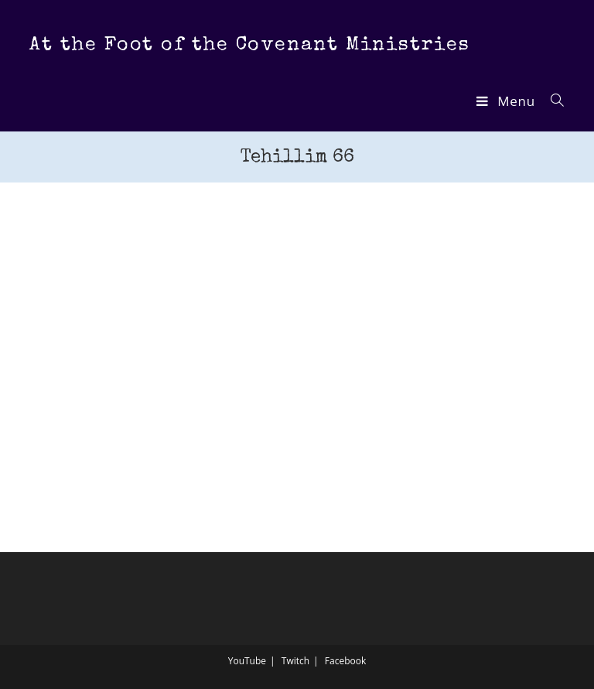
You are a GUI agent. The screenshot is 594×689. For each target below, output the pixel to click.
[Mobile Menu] (507, 101)
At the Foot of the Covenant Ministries (249, 45)
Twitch (295, 660)
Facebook (345, 660)
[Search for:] (552, 101)
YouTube (247, 660)
